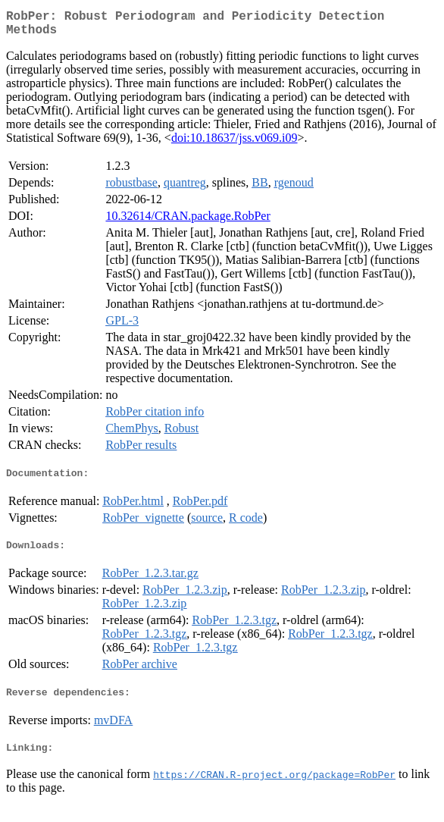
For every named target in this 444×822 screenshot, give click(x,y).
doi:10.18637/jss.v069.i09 (234, 143)
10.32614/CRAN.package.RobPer (187, 221)
